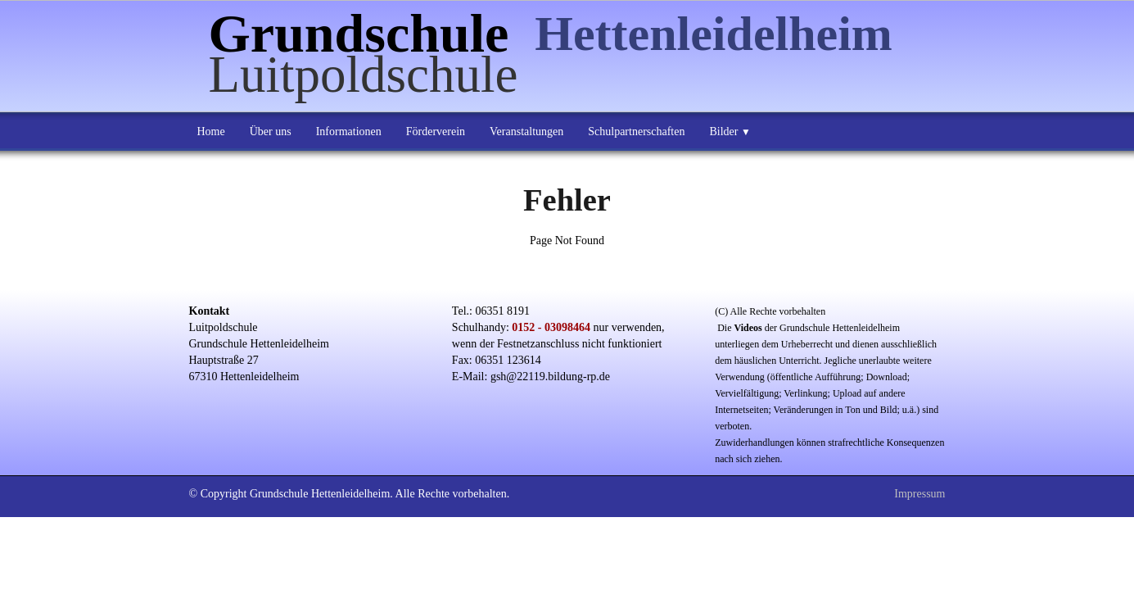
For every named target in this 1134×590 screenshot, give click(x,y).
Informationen (349, 131)
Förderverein (435, 131)
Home (211, 131)
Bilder (729, 131)
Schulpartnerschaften (636, 131)
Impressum (919, 494)
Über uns (270, 131)
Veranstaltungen (526, 131)
